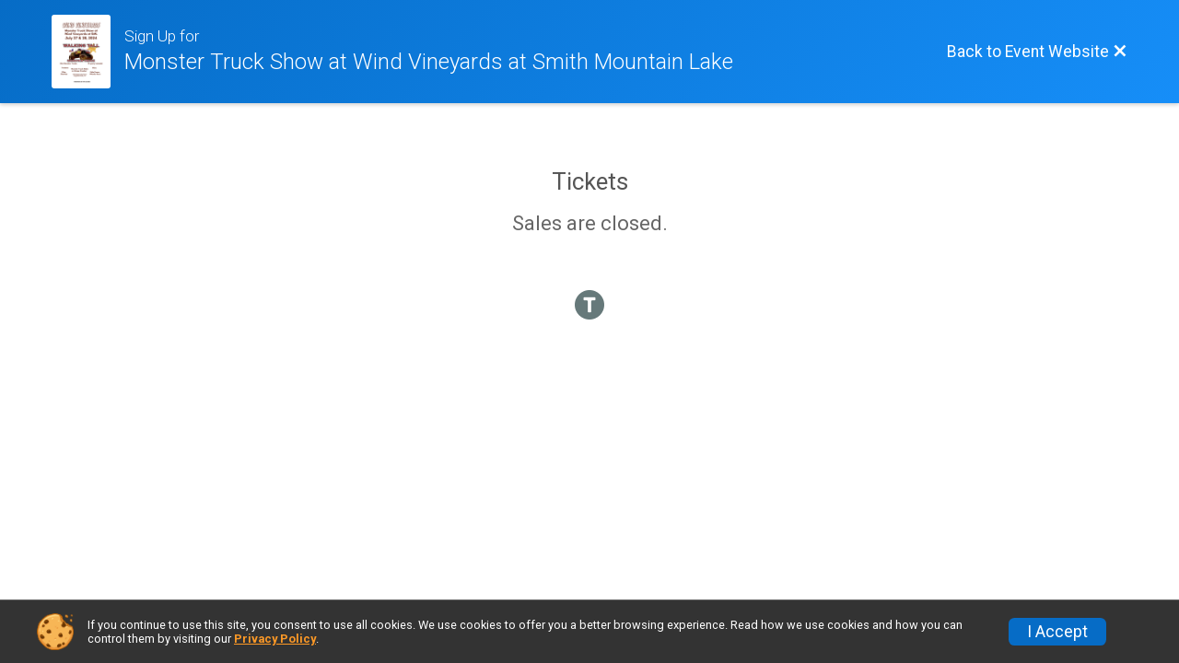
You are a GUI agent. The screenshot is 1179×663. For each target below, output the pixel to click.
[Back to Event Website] (1037, 51)
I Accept (1057, 631)
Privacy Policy (275, 639)
